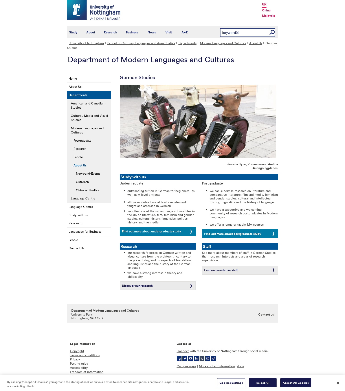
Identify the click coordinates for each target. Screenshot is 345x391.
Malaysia (268, 15)
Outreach (82, 182)
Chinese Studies (87, 190)
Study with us (78, 215)
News (152, 32)
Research (110, 32)
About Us (255, 43)
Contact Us (76, 248)
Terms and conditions (85, 355)
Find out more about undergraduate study (151, 231)
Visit (168, 32)
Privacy (75, 359)
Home (73, 78)
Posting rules (79, 363)
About (90, 32)
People (78, 157)
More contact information (217, 366)
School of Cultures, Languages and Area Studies (141, 43)
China (266, 10)
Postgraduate (82, 140)
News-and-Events (88, 173)
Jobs (240, 366)
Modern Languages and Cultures (223, 43)
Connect (183, 351)
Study (73, 32)
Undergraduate (131, 183)
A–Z (185, 32)
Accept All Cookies (296, 386)
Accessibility (79, 367)
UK (264, 4)
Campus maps (186, 366)
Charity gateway (81, 376)
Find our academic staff (221, 270)
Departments (187, 43)
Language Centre (83, 198)
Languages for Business (85, 231)
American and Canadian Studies (87, 105)
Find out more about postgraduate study (232, 234)
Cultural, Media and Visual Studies (89, 117)
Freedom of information (86, 372)
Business (132, 32)
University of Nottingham (86, 43)
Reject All (262, 386)
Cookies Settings (231, 386)
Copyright (77, 351)
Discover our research (137, 285)
